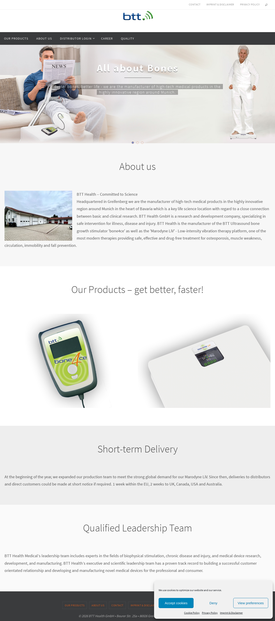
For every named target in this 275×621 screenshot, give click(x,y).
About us (98, 605)
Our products (74, 605)
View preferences (251, 603)
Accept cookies (176, 603)
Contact (195, 4)
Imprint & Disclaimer (231, 612)
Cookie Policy (192, 612)
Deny (213, 603)
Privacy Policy (210, 612)
